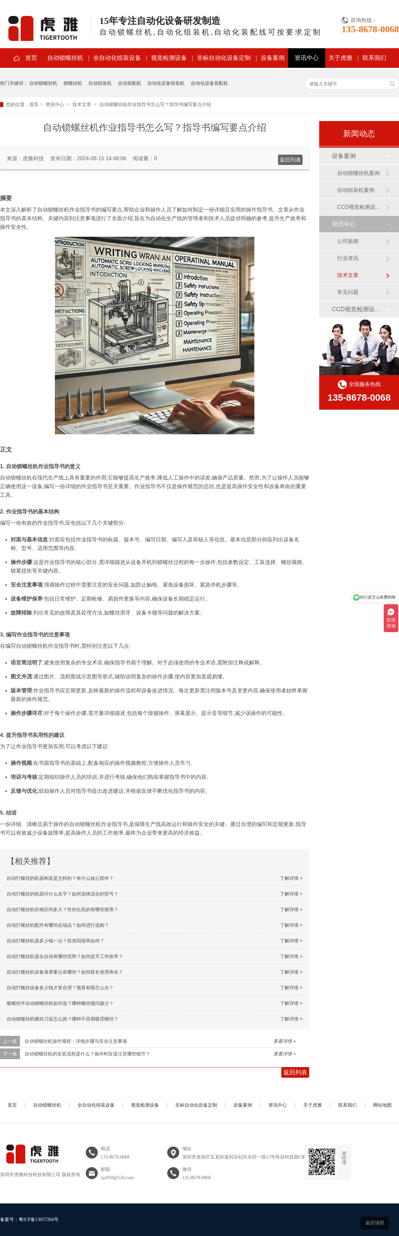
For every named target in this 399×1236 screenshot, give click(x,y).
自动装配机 (129, 83)
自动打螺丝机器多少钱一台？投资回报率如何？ (55, 940)
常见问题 (347, 292)
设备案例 (273, 58)
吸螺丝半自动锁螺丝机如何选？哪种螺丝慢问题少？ (60, 1003)
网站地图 (382, 1105)
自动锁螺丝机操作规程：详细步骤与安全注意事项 (76, 1041)
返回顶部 (374, 1222)
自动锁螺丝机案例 (358, 173)
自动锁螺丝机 (65, 58)
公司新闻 (347, 241)
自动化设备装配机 (209, 83)
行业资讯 (347, 258)
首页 (31, 58)
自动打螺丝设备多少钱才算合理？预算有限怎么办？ (60, 987)
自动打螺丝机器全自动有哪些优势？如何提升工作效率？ (65, 956)
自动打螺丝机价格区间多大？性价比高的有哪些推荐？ (62, 909)
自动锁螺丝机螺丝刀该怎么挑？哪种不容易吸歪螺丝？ (62, 1019)
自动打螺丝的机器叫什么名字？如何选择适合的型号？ (62, 893)
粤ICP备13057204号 (39, 1219)
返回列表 (290, 160)
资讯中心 (307, 58)
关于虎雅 (340, 58)
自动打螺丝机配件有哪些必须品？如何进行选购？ (58, 925)
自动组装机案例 (355, 190)
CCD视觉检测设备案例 (361, 207)
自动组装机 (100, 83)
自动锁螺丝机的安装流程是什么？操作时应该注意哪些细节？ (87, 1053)
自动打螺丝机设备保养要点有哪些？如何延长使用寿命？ (65, 972)
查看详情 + (284, 1041)
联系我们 (374, 58)
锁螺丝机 (73, 83)
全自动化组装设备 (117, 58)
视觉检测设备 (169, 58)
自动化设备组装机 (166, 83)
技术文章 (81, 104)
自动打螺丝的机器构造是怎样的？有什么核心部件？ (60, 878)
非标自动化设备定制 (224, 58)
